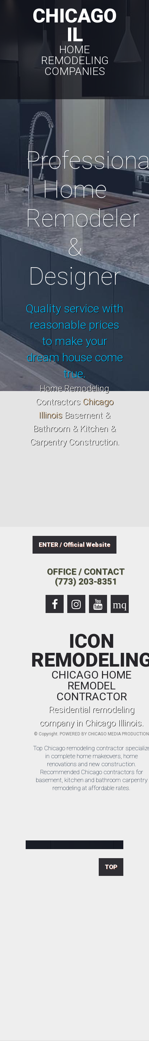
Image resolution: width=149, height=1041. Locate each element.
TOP (111, 866)
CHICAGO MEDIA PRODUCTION (118, 733)
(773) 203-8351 (86, 581)
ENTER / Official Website (74, 544)
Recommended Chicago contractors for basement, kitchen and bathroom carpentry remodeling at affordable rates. (92, 780)
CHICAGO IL (74, 40)
